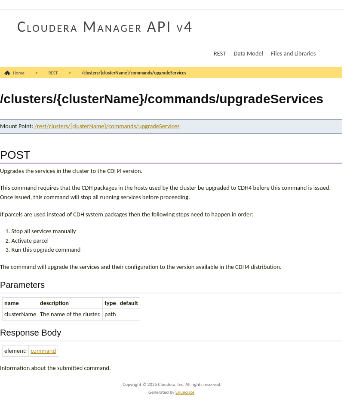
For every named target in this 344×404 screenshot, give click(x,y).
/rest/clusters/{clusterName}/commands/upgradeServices (106, 126)
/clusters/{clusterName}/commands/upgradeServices (134, 73)
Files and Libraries (293, 53)
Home (19, 73)
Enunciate (184, 392)
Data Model (248, 53)
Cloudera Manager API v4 (105, 26)
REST (220, 53)
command (43, 351)
